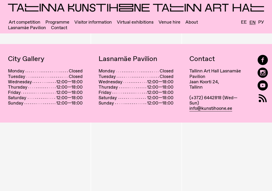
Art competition (24, 22)
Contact (59, 27)
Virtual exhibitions (135, 22)
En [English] (252, 22)
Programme (57, 22)
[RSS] (262, 98)
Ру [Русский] (261, 22)
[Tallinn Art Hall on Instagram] (262, 72)
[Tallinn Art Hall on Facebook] (262, 60)
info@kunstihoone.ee (210, 108)
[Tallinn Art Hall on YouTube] (262, 85)
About (191, 22)
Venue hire (169, 22)
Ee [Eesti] (244, 22)
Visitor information (93, 22)
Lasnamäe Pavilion (27, 27)
